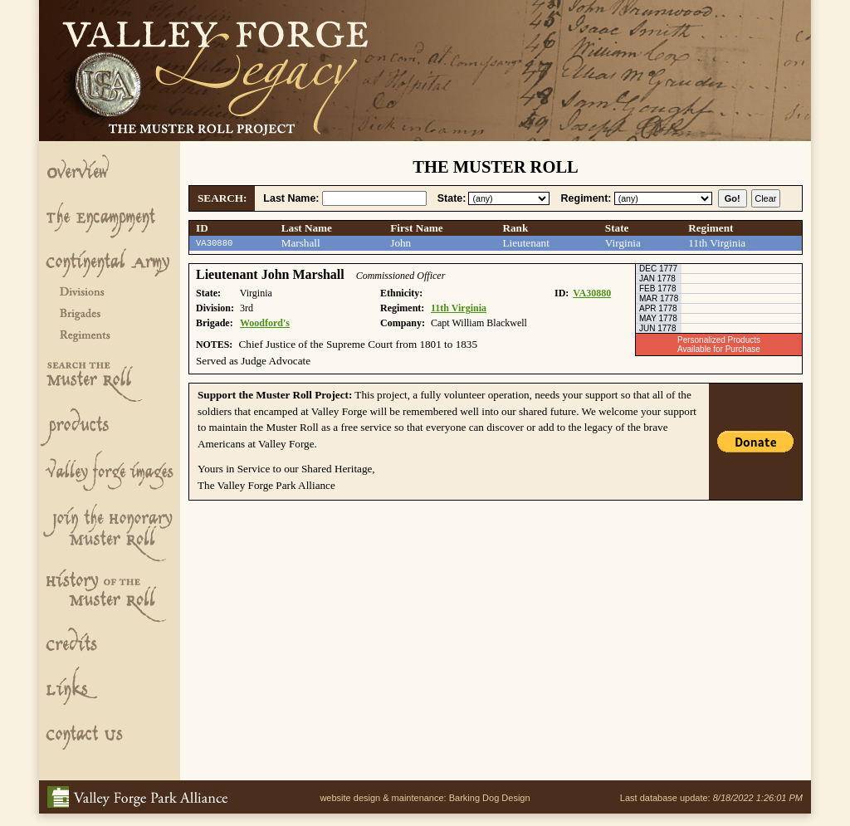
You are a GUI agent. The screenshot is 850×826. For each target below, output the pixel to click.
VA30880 (592, 293)
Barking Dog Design (489, 798)
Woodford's (265, 323)
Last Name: (291, 198)
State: (452, 198)
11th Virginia (458, 308)
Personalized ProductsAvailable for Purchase (718, 344)
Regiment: (586, 198)
